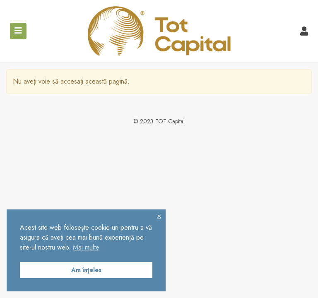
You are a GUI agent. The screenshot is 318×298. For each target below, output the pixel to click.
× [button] (159, 216)
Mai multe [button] (86, 247)
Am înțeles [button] (86, 270)
